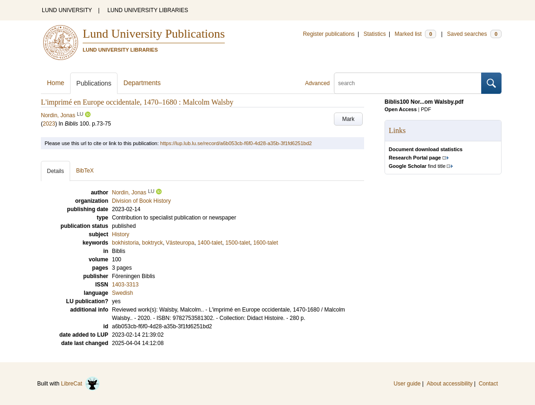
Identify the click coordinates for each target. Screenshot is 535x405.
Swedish (122, 293)
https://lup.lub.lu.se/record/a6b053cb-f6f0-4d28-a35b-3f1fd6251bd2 (236, 143)
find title (417, 166)
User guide (407, 383)
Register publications (328, 34)
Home (55, 82)
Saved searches (474, 34)
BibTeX (85, 170)
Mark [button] (348, 119)
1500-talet (237, 242)
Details (55, 171)
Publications (93, 83)
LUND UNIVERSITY (67, 10)
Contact (488, 383)
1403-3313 (125, 284)
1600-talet (265, 242)
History (120, 234)
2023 (49, 123)
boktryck (152, 242)
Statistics (375, 34)
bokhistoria (125, 242)
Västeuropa (180, 242)
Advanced (317, 83)
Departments (142, 82)
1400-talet (209, 242)
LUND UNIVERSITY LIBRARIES (147, 10)
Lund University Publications (154, 33)
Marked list (415, 34)
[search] (408, 83)
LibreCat (80, 383)
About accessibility (450, 383)
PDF (426, 109)
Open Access (401, 109)
